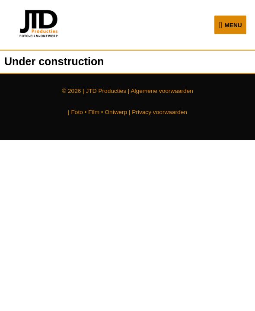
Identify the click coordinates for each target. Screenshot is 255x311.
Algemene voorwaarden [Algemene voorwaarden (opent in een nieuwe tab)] (162, 91)
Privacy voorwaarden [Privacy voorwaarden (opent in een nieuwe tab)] (159, 112)
